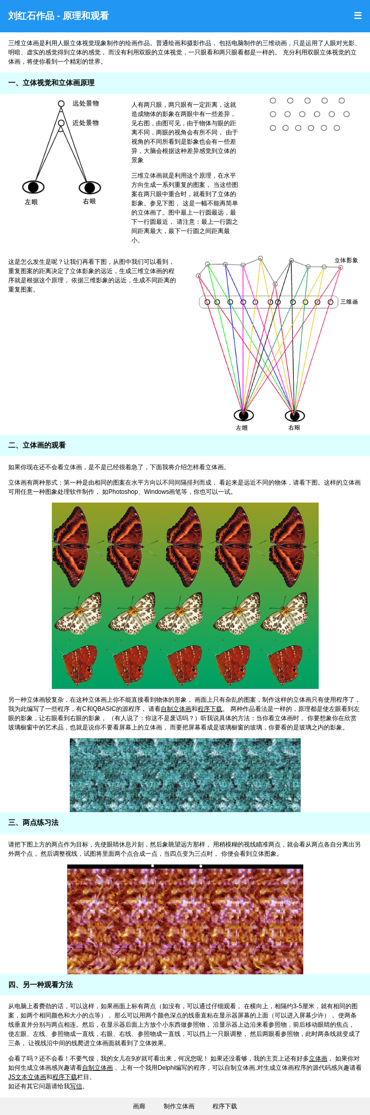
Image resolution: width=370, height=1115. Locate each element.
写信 (76, 1086)
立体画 (318, 1058)
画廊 (139, 1106)
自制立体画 (176, 709)
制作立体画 (179, 1106)
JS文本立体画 (27, 1077)
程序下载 (210, 709)
